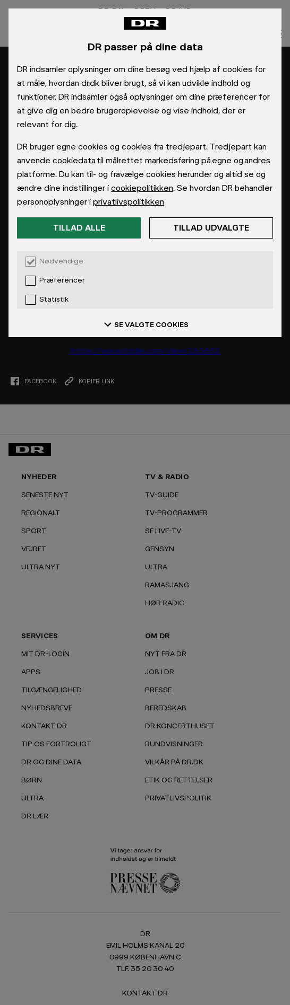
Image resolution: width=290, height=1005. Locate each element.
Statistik (54, 299)
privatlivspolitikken (128, 202)
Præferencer (62, 280)
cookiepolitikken (142, 188)
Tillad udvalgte (211, 228)
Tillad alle (79, 228)
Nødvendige (61, 261)
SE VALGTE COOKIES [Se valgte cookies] (145, 324)
